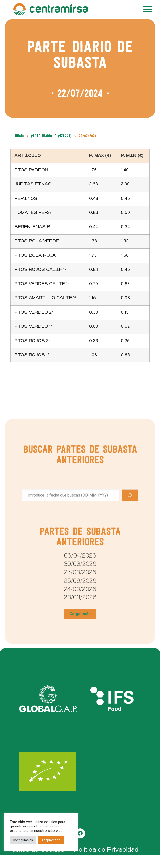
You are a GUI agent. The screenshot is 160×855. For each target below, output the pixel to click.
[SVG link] (48, 698)
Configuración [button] (23, 840)
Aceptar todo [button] (51, 840)
